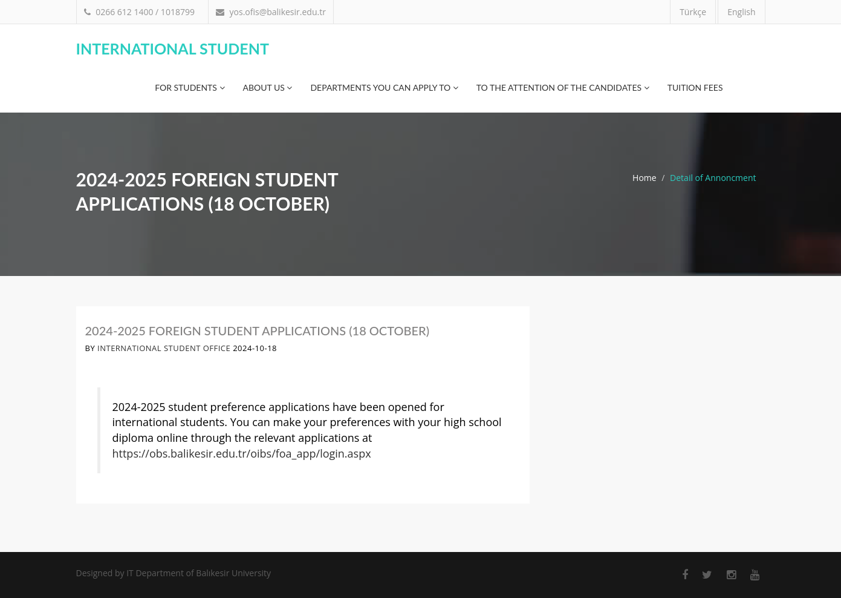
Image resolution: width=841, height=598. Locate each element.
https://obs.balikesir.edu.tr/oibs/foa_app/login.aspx (241, 453)
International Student (172, 48)
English (741, 12)
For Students (189, 87)
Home (644, 177)
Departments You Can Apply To (384, 87)
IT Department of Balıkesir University (198, 573)
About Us (268, 87)
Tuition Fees (695, 87)
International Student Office (163, 348)
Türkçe (693, 12)
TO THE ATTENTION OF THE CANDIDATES (562, 87)
